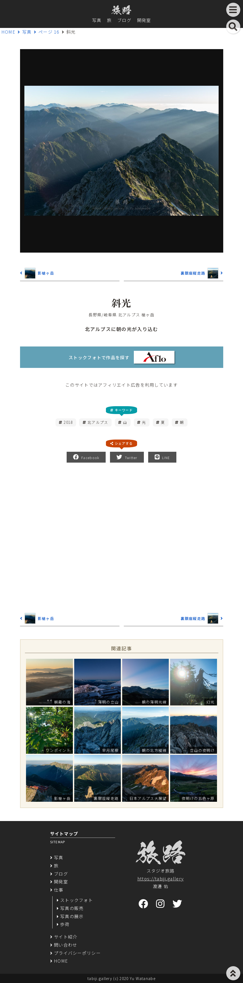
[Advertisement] (121, 537)
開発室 (144, 20)
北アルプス (98, 422)
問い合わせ (65, 944)
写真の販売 (71, 908)
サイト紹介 (65, 936)
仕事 (58, 889)
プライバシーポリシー (77, 953)
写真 (97, 20)
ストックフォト (76, 900)
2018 (68, 422)
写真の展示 (71, 916)
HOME (8, 31)
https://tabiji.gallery (160, 878)
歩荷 (65, 924)
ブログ (124, 20)
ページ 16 (49, 31)
